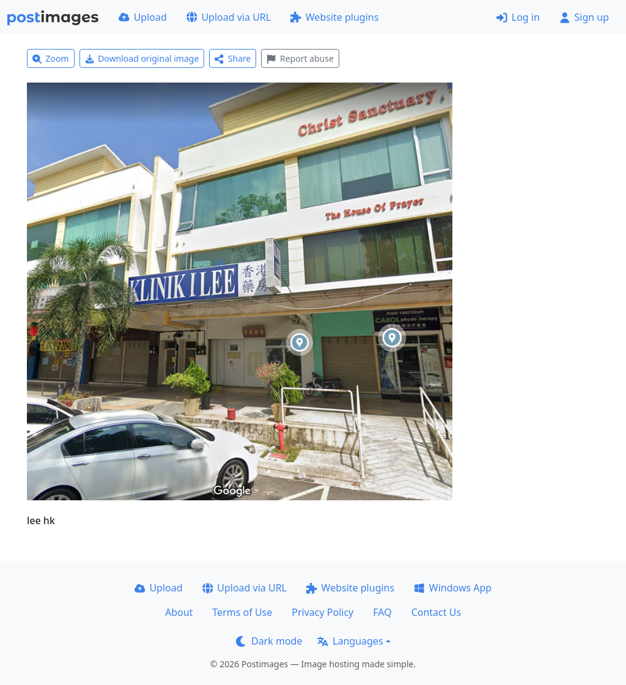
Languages (350, 641)
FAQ (382, 612)
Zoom (50, 58)
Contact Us (436, 612)
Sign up (584, 17)
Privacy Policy (322, 612)
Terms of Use (242, 612)
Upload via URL (228, 17)
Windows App (453, 587)
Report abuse (300, 58)
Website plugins (334, 17)
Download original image (142, 58)
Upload (143, 17)
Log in (518, 17)
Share (233, 58)
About (179, 612)
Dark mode (269, 641)
